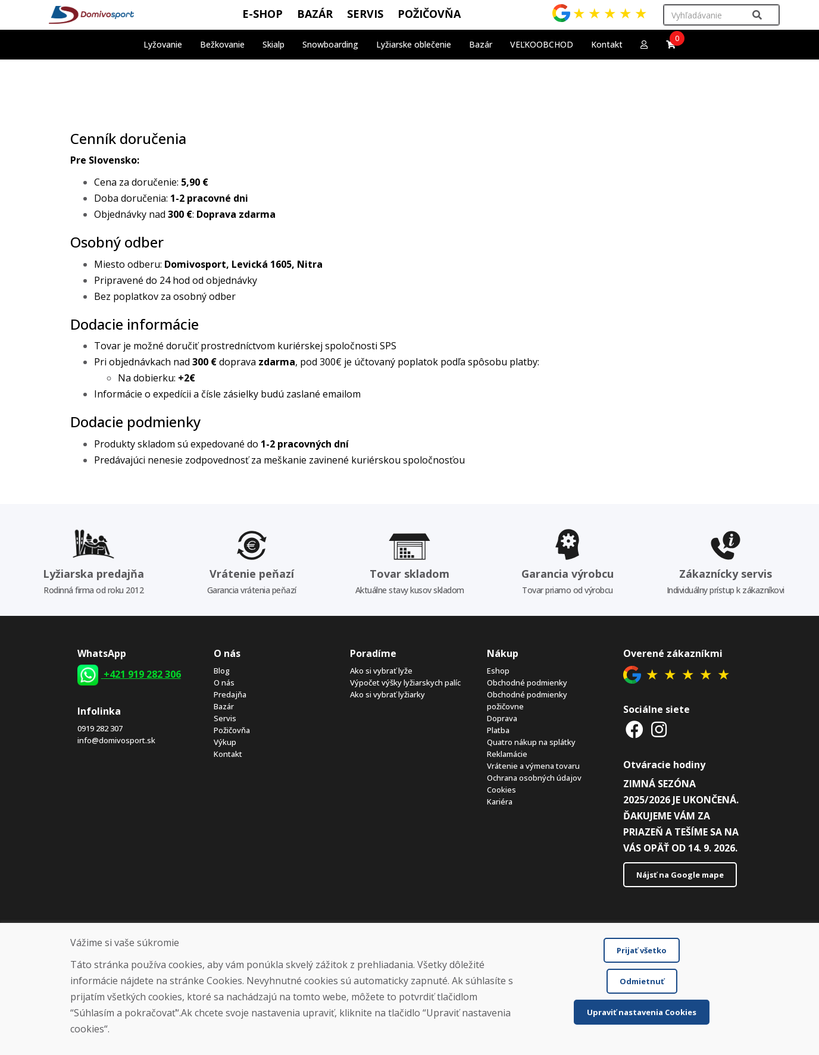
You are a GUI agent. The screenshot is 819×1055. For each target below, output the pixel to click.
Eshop (498, 670)
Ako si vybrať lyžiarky (387, 694)
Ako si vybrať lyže (381, 670)
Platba (498, 730)
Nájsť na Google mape (680, 874)
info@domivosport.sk (116, 740)
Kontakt (607, 44)
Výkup (225, 742)
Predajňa (230, 694)
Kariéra (499, 801)
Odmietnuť (642, 981)
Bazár (224, 706)
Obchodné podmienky (527, 682)
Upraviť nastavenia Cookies (641, 1012)
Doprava (502, 718)
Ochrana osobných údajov (534, 777)
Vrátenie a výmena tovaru (533, 765)
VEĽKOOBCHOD (541, 44)
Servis (225, 718)
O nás (224, 682)
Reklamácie (507, 754)
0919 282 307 (100, 728)
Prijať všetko (642, 950)
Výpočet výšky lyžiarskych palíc (405, 682)
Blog (222, 670)
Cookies (501, 789)
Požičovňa (232, 730)
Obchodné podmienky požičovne (527, 700)
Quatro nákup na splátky (531, 742)
